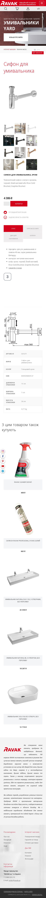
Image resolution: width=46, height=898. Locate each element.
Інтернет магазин (10, 49)
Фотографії (29, 859)
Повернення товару (32, 836)
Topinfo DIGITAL (37, 895)
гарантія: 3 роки (15, 268)
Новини (28, 856)
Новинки (7, 843)
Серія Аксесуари (33, 228)
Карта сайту (28, 891)
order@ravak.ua (14, 880)
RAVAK (9, 3)
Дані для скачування (13, 237)
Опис (13, 228)
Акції (5, 846)
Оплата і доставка (31, 843)
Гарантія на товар (31, 840)
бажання (39, 53)
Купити (32, 235)
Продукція (7, 840)
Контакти (28, 853)
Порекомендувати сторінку (13, 891)
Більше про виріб (16, 37)
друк (38, 50)
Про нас (7, 836)
